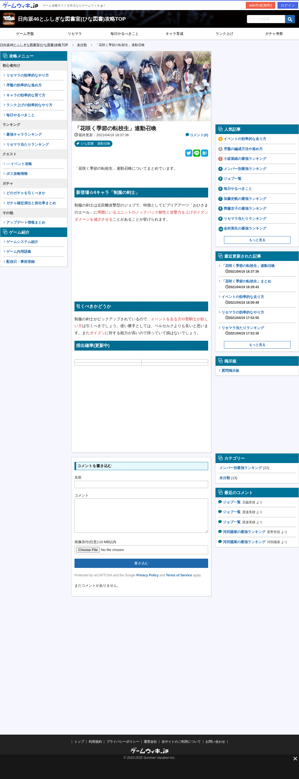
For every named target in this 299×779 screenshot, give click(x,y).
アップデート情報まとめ (25, 222)
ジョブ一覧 (232, 179)
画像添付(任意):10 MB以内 (95, 548)
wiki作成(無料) (260, 5)
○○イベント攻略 (19, 164)
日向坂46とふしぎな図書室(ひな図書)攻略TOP (72, 19)
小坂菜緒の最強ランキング (245, 159)
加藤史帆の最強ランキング (245, 199)
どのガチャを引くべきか (25, 193)
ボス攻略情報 (17, 174)
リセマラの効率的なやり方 (27, 75)
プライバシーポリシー (122, 742)
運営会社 (150, 742)
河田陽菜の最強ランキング (244, 532)
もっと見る (257, 240)
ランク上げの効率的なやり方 (29, 105)
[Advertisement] (34, 352)
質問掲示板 (230, 371)
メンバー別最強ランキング (245, 169)
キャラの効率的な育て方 (25, 95)
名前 (78, 477)
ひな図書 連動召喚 (95, 143)
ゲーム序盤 (25, 34)
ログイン (288, 5)
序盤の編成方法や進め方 (243, 149)
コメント (81, 495)
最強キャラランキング (24, 134)
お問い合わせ (215, 742)
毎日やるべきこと (124, 34)
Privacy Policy (147, 582)
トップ (79, 742)
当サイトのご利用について (181, 742)
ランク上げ (224, 34)
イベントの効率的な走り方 (245, 139)
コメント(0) (199, 135)
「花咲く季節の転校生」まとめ (246, 284)
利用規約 (95, 742)
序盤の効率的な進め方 (24, 85)
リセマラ (75, 34)
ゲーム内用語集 (18, 251)
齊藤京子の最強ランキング (245, 208)
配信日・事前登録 (20, 262)
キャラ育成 (174, 34)
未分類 (224, 478)
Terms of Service (179, 582)
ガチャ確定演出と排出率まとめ (31, 203)
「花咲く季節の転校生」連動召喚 (248, 268)
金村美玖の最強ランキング (245, 228)
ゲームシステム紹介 (22, 242)
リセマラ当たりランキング (27, 144)
